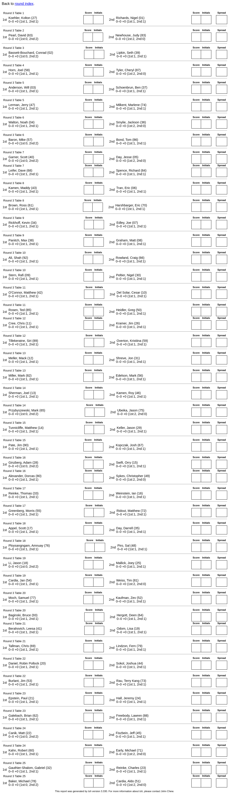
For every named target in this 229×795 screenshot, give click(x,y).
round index (24, 4)
